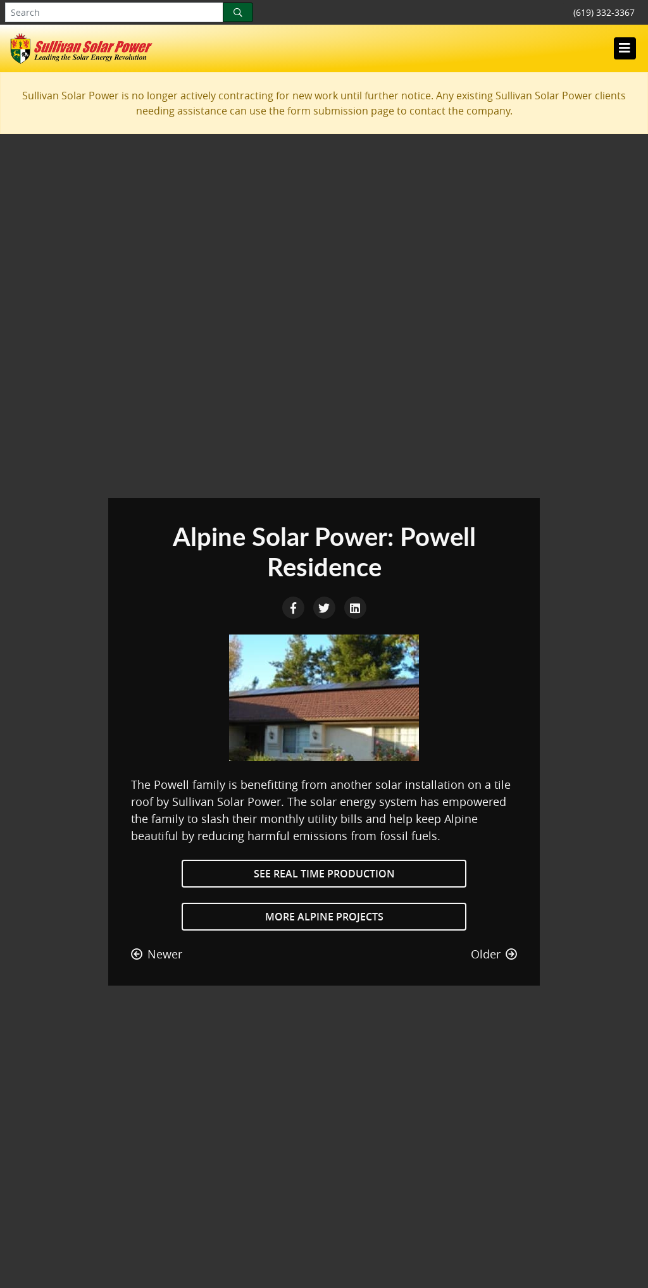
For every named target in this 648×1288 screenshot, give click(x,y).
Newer (156, 954)
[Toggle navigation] (624, 48)
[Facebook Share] (295, 606)
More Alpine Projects (324, 917)
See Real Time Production (324, 874)
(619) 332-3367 (604, 12)
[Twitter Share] (326, 606)
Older (494, 954)
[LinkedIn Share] (355, 606)
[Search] (238, 12)
